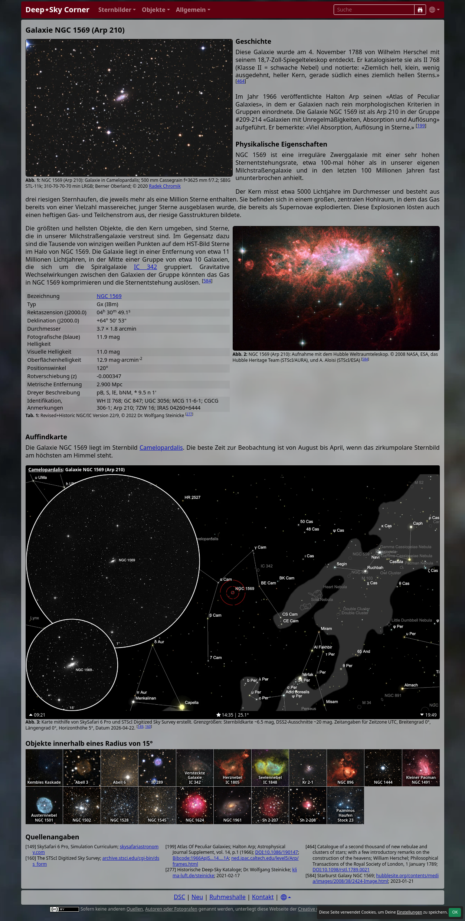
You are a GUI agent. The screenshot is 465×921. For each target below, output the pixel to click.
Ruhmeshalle (227, 897)
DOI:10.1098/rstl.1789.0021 (341, 869)
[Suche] (420, 9)
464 (241, 81)
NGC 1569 (109, 295)
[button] (117, 10)
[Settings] (285, 897)
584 (365, 359)
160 (148, 726)
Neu (197, 897)
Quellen (135, 909)
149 (140, 726)
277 (189, 414)
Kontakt (263, 897)
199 (421, 125)
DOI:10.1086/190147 (276, 852)
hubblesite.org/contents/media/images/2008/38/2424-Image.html (375, 878)
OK (455, 912)
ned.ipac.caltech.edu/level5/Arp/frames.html (236, 861)
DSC (179, 897)
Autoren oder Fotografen (171, 909)
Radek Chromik (165, 186)
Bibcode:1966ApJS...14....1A (201, 858)
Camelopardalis (161, 447)
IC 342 (145, 267)
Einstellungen (409, 912)
